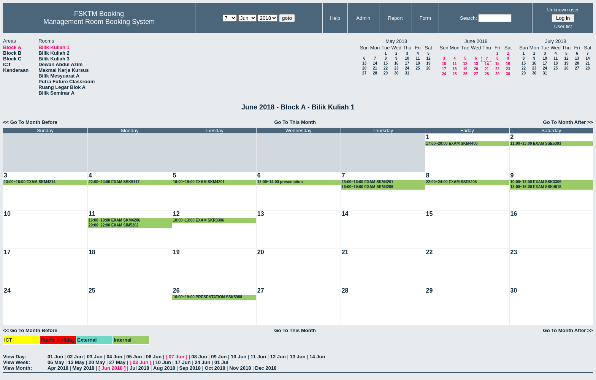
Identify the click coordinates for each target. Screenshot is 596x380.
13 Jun (297, 356)
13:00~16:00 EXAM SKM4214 (29, 182)
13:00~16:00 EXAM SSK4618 (535, 187)
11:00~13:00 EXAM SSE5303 (535, 143)
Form (425, 18)
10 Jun (238, 356)
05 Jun (134, 356)
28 (375, 73)
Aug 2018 (164, 368)
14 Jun (317, 356)
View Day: (14, 356)
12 (428, 58)
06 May (56, 362)
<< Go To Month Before (30, 122)
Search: (468, 18)
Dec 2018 (265, 368)
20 (364, 68)
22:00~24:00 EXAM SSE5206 (451, 182)
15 (386, 63)
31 (407, 73)
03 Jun (95, 356)
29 (386, 73)
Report (395, 18)
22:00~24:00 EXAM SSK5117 (114, 182)
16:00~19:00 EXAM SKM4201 (199, 182)
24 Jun (202, 362)
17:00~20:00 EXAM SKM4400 (452, 143)
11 (417, 58)
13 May (76, 362)
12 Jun (278, 356)
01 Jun (55, 356)
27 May (117, 362)
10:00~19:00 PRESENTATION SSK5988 (207, 297)
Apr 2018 (58, 368)
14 (375, 63)
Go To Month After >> (568, 122)
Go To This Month (295, 122)
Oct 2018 (214, 368)
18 (417, 63)
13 (364, 63)
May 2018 (84, 368)
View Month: (17, 368)
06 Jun (154, 356)
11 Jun (258, 356)
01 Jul (221, 362)
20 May (97, 362)
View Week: (16, 362)
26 (428, 68)
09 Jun (219, 356)
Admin (363, 18)
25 (417, 68)
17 (407, 63)
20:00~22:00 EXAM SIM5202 (113, 225)
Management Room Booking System (99, 21)
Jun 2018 (112, 368)
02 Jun (75, 356)
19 (428, 63)
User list (563, 26)
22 (386, 68)
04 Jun (114, 356)
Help (335, 18)
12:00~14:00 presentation (280, 182)
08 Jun (199, 356)
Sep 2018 (190, 368)
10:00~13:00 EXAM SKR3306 (198, 220)
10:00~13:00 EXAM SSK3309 (535, 182)
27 (364, 73)
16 (396, 63)
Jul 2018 (139, 368)
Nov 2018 (240, 368)
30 (396, 73)
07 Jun (176, 356)
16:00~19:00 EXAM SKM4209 (367, 187)
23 (396, 68)
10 (407, 58)
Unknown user (563, 10)
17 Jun (182, 362)
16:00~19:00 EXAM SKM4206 (114, 220)
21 (375, 68)
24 (407, 68)
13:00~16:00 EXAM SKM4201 (367, 182)
